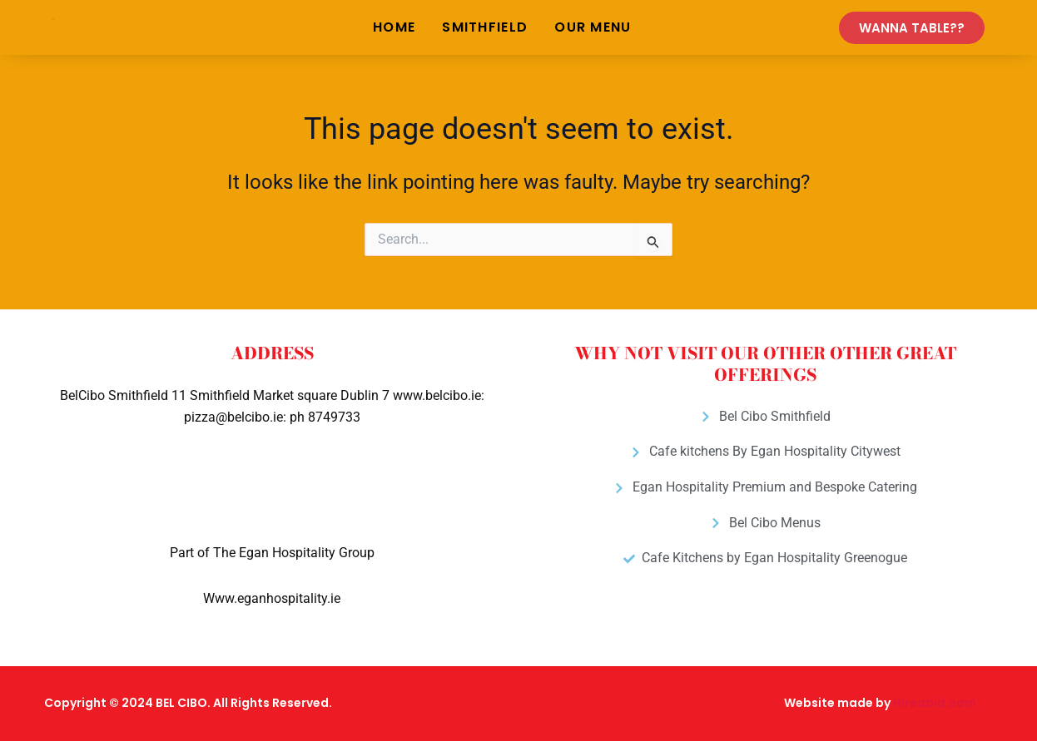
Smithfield (485, 27)
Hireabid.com (934, 702)
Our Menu (592, 27)
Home (394, 27)
